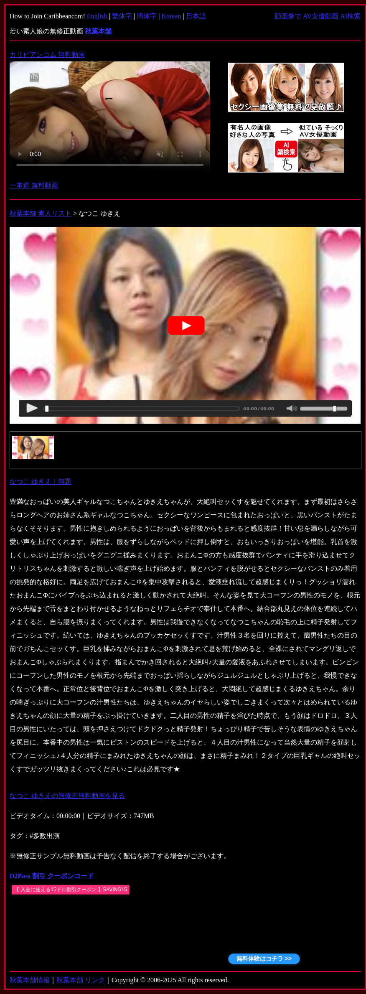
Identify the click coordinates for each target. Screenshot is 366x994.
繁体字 (122, 16)
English (97, 16)
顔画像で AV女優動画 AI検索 (317, 16)
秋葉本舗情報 (30, 980)
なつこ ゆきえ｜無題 (40, 481)
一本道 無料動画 (34, 185)
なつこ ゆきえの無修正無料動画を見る (67, 795)
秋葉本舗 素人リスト (40, 213)
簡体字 (147, 16)
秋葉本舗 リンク (80, 980)
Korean (171, 16)
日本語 (196, 16)
